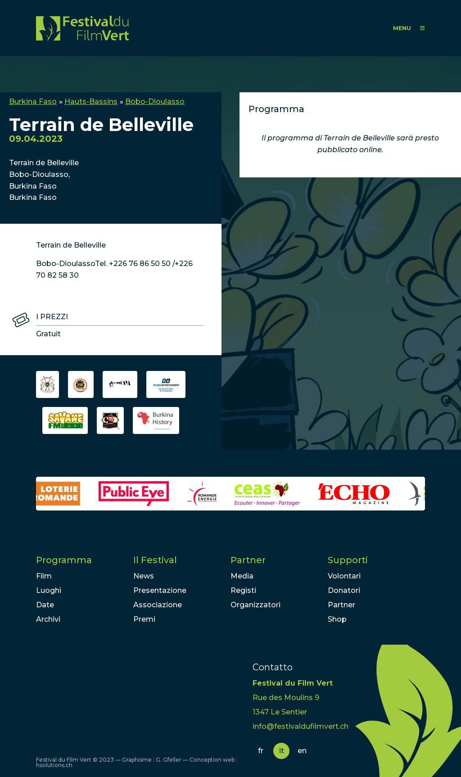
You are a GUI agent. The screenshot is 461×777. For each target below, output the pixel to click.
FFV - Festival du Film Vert (82, 28)
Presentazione (159, 590)
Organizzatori (255, 605)
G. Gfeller (168, 759)
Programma (64, 560)
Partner (248, 560)
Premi (144, 619)
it (281, 750)
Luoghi (48, 590)
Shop (337, 619)
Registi (243, 590)
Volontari (344, 576)
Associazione (157, 605)
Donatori (344, 590)
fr (260, 750)
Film (44, 576)
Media (241, 576)
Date (45, 605)
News (143, 576)
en (302, 750)
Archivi (48, 619)
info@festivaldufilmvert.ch (300, 726)
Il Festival (155, 560)
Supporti (348, 560)
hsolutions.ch (54, 765)
